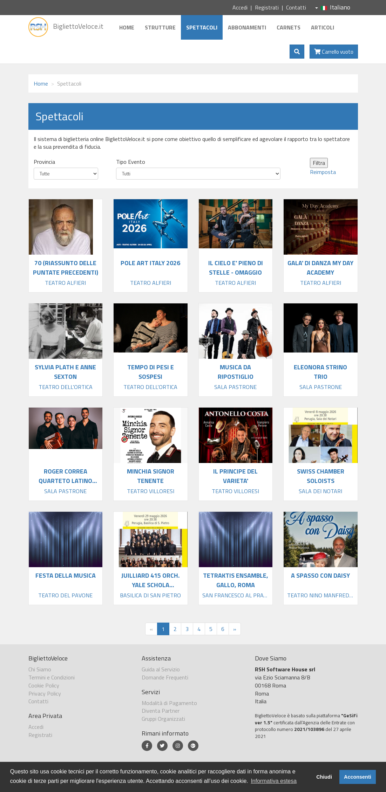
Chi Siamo (39, 669)
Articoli (322, 27)
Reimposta (323, 172)
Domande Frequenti (165, 677)
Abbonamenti (247, 27)
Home (126, 27)
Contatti (296, 7)
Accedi (240, 7)
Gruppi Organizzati (163, 718)
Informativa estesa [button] (274, 781)
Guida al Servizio (161, 669)
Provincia (44, 162)
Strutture (160, 27)
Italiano (332, 7)
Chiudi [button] (324, 777)
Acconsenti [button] (357, 777)
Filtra (319, 163)
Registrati (267, 7)
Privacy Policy (44, 693)
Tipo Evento (130, 162)
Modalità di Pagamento (169, 703)
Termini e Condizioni (51, 677)
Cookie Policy (43, 685)
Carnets (288, 27)
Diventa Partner (161, 710)
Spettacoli (201, 27)
